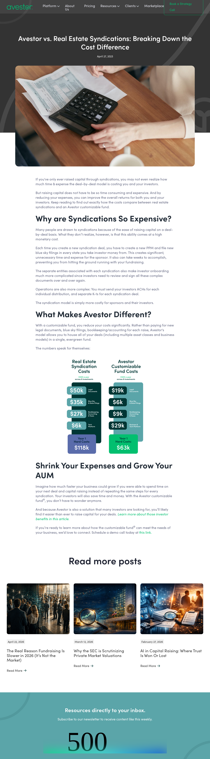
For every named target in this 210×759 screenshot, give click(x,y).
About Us (70, 7)
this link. (146, 532)
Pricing (89, 6)
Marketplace (154, 6)
